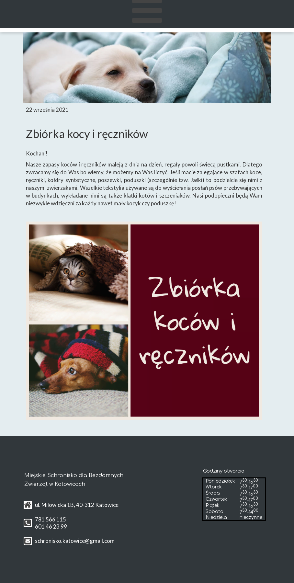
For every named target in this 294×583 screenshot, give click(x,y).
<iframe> (160, 503)
